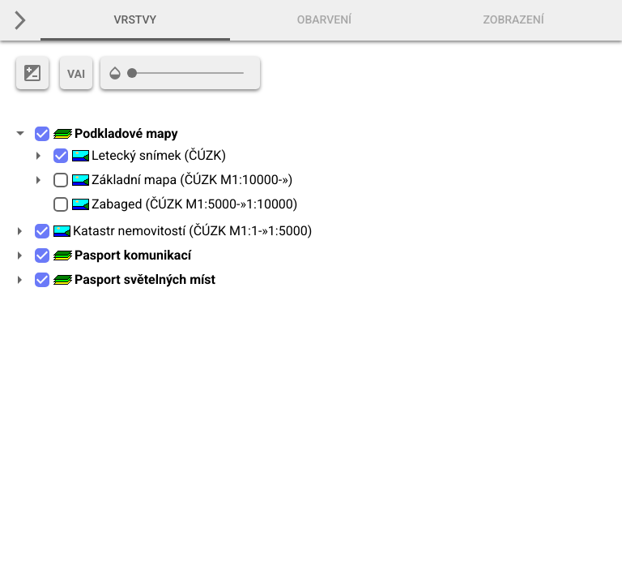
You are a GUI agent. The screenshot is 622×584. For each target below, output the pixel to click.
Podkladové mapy (115, 133)
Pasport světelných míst (134, 279)
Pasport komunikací (122, 255)
